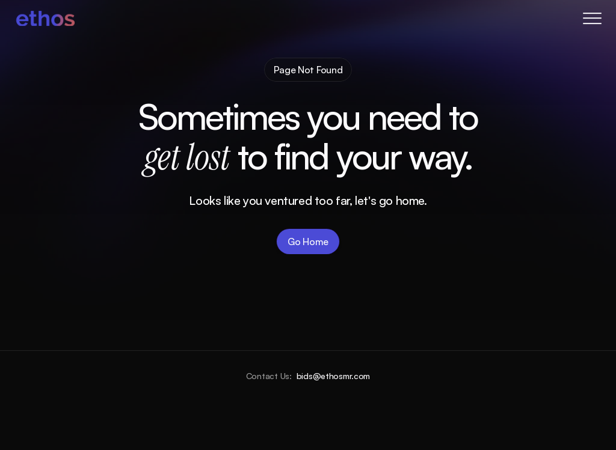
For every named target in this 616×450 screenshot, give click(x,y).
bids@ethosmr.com (334, 376)
